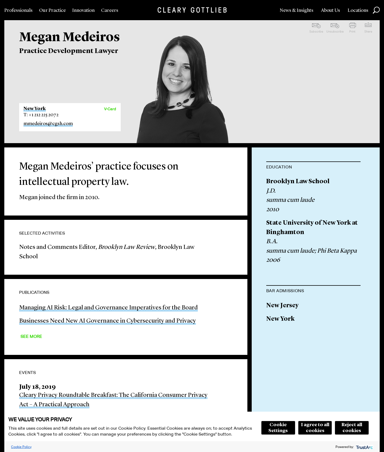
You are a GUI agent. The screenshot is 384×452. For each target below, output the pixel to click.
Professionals (18, 10)
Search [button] (376, 10)
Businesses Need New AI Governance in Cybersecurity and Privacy (107, 321)
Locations (358, 10)
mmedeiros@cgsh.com (48, 123)
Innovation (83, 10)
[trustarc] (364, 446)
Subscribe (316, 31)
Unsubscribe (335, 31)
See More (31, 336)
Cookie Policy (21, 447)
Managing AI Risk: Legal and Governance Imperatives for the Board (108, 308)
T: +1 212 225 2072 (40, 114)
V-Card (110, 109)
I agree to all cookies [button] (315, 427)
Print (352, 31)
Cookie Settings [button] (278, 427)
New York (34, 108)
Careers (109, 10)
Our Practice (52, 10)
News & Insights (296, 10)
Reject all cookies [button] (351, 427)
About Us (330, 10)
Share (368, 31)
